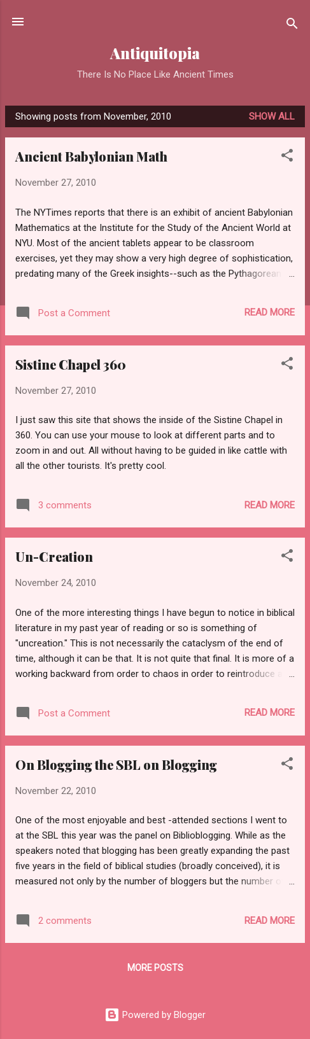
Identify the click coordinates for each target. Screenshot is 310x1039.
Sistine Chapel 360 (70, 364)
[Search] (292, 25)
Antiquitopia (155, 53)
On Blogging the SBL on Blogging (116, 764)
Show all (272, 116)
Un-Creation (54, 556)
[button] (287, 157)
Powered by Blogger (155, 1015)
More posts (155, 968)
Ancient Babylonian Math (91, 156)
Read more (269, 312)
